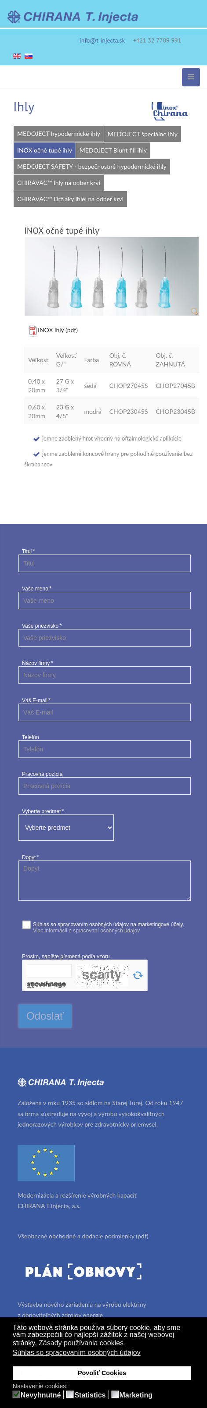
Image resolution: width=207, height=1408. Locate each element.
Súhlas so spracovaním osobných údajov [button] (77, 1352)
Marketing (136, 1395)
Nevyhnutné (41, 1395)
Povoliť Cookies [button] (102, 1372)
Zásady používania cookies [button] (81, 1343)
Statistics (89, 1395)
